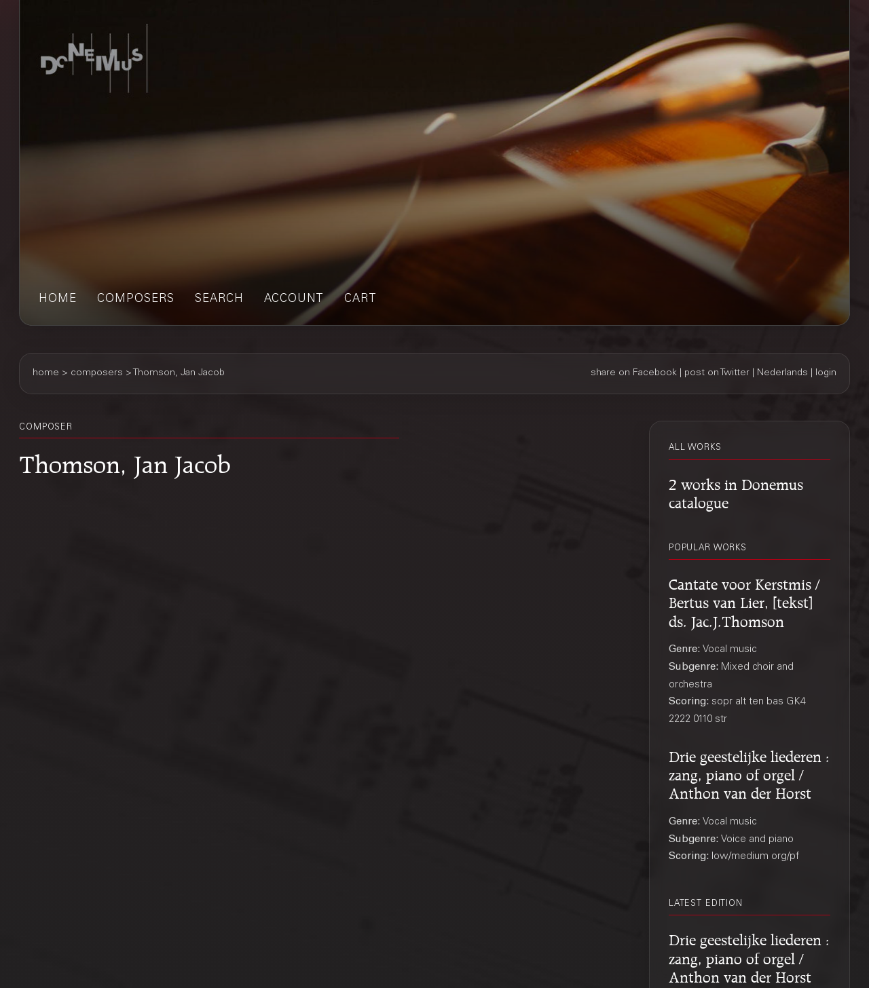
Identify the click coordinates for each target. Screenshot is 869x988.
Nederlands (782, 373)
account (294, 299)
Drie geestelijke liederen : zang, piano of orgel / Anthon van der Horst (749, 772)
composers (135, 299)
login (825, 373)
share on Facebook (634, 373)
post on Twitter (717, 373)
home (58, 299)
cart (360, 299)
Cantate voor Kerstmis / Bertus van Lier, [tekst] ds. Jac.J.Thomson (744, 600)
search (219, 299)
